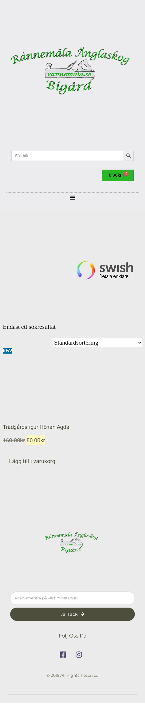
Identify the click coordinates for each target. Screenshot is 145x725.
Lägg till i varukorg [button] (32, 461)
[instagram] (80, 654)
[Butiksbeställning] (97, 342)
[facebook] (65, 654)
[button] (72, 197)
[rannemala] (72, 72)
